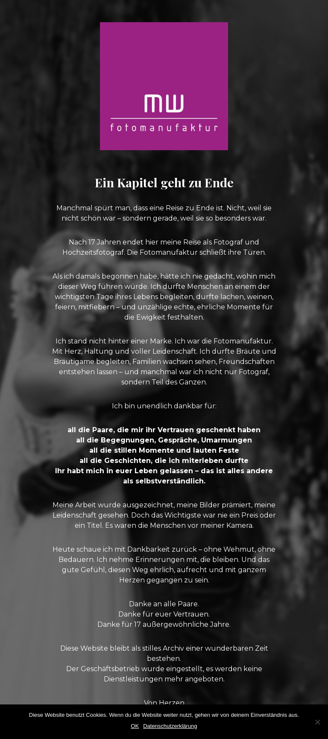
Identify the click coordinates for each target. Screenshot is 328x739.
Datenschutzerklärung (170, 726)
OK (135, 726)
